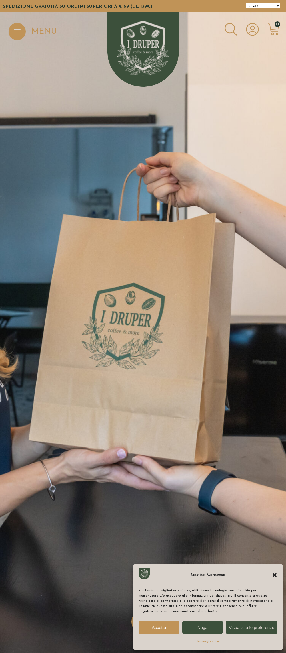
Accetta (159, 627)
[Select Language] (263, 5)
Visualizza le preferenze (251, 627)
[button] (274, 575)
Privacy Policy (208, 641)
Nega (202, 627)
